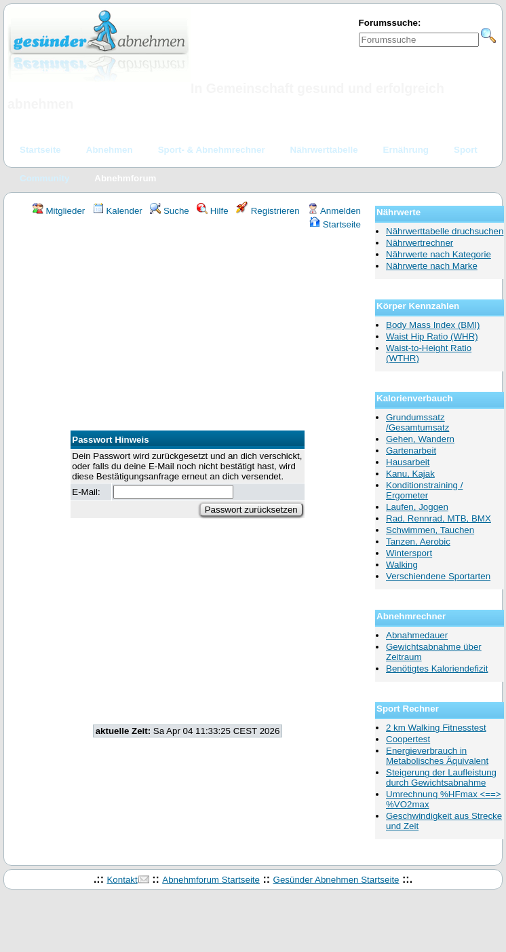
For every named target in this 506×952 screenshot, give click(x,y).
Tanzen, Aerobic (418, 541)
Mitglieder (59, 211)
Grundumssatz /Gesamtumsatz (417, 422)
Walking (402, 565)
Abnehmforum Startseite (211, 880)
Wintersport (409, 553)
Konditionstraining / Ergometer (424, 490)
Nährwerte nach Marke (432, 266)
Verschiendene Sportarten (438, 576)
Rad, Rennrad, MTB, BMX (438, 518)
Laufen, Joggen (417, 507)
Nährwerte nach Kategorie (438, 254)
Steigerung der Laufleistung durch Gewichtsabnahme (441, 777)
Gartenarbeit (411, 450)
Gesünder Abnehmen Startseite (336, 880)
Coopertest (408, 739)
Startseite (335, 224)
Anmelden (334, 211)
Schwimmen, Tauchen (430, 530)
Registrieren (268, 211)
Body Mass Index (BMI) (433, 325)
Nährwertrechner (419, 243)
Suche (169, 211)
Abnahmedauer (417, 635)
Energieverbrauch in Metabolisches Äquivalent (437, 756)
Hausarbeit (407, 462)
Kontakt (121, 880)
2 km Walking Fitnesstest (436, 727)
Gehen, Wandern (420, 439)
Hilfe (212, 211)
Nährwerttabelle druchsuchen (444, 231)
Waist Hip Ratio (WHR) (432, 336)
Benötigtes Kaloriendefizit (437, 668)
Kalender (117, 211)
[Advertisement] (187, 332)
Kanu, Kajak (410, 474)
